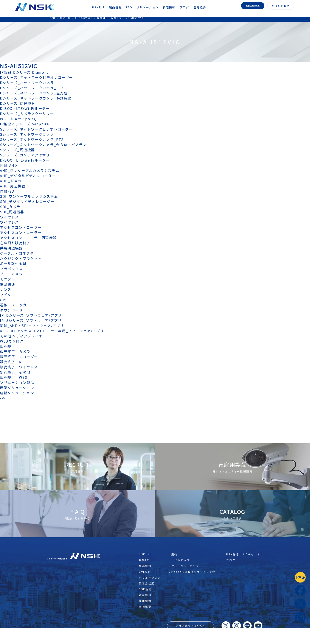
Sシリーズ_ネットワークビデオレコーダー (36, 129)
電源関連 (7, 284)
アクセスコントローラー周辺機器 (28, 237)
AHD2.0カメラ (84, 18)
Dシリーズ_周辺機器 (17, 103)
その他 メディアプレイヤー (23, 335)
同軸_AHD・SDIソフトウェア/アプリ (32, 325)
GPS (4, 299)
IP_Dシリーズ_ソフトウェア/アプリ (31, 315)
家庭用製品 (252, 5)
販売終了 (7, 346)
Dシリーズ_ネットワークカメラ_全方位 (34, 92)
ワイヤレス (9, 217)
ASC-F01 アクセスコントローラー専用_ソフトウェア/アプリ (52, 330)
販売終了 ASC (13, 361)
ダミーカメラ (11, 273)
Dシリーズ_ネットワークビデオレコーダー (36, 77)
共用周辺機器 (11, 248)
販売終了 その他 (15, 372)
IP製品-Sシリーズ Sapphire (24, 123)
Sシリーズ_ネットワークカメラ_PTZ (32, 139)
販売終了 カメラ (17, 351)
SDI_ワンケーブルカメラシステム (29, 196)
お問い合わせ (281, 5)
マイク (5, 294)
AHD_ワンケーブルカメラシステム (29, 170)
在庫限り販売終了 (15, 242)
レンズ (5, 289)
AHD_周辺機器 (12, 186)
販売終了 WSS (13, 377)
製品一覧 (65, 18)
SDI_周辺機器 (12, 211)
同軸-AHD (8, 165)
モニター (7, 279)
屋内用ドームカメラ (109, 18)
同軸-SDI (8, 191)
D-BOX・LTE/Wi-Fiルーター (25, 108)
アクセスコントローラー (21, 227)
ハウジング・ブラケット (21, 258)
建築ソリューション (17, 387)
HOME (52, 18)
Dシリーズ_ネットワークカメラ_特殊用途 (35, 98)
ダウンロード (11, 310)
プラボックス (11, 268)
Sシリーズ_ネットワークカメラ (27, 134)
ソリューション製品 (17, 382)
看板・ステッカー (15, 304)
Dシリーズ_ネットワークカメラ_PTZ (32, 87)
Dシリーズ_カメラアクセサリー (27, 113)
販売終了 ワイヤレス (19, 366)
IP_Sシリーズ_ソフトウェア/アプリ (31, 320)
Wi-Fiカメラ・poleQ (18, 118)
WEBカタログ (11, 341)
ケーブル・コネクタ (17, 253)
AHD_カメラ (11, 180)
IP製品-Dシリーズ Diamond (24, 72)
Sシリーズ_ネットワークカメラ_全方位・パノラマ (43, 144)
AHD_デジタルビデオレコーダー (28, 175)
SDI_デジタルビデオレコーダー (27, 201)
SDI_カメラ (10, 206)
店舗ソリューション (17, 392)
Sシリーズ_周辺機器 (17, 149)
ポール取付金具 (13, 263)
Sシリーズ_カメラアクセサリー (27, 154)
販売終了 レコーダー (21, 356)
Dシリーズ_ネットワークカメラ (27, 82)
